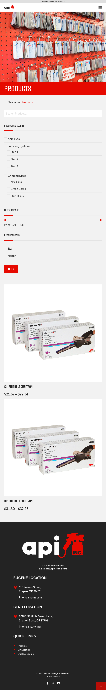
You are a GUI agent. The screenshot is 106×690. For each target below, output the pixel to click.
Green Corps (18, 189)
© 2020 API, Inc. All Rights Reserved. (53, 673)
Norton (12, 255)
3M (10, 248)
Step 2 (14, 159)
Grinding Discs (17, 176)
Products (27, 102)
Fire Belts (16, 181)
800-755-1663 (57, 565)
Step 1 (14, 152)
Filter (11, 269)
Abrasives (14, 139)
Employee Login (26, 654)
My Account (24, 649)
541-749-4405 (35, 626)
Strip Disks (17, 196)
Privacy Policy (53, 676)
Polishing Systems (19, 146)
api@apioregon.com (56, 568)
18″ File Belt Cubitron (18, 501)
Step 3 (14, 166)
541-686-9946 (35, 597)
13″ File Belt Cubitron (18, 386)
